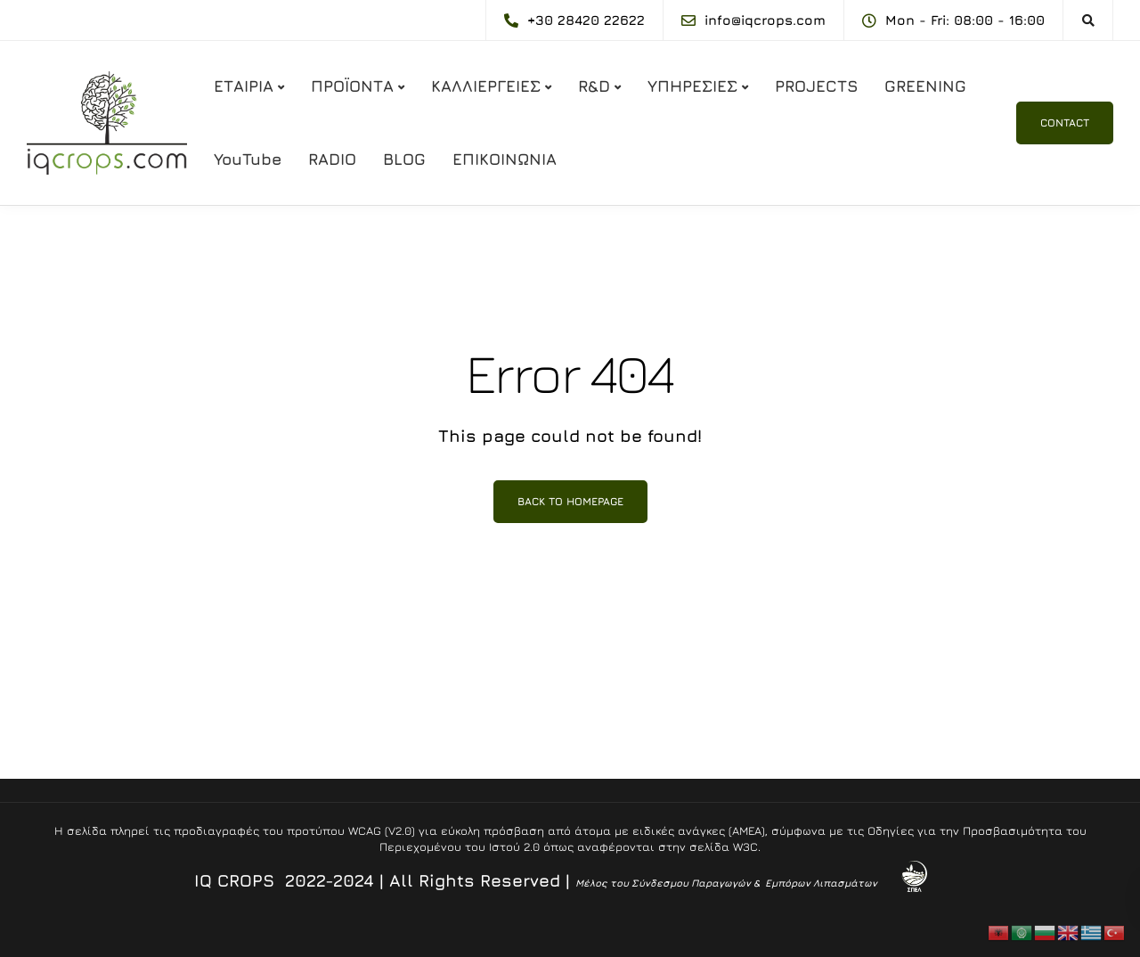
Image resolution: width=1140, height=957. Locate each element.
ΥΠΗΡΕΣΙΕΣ (692, 86)
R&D (594, 86)
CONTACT (1064, 122)
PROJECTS (816, 86)
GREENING (925, 86)
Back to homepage (570, 501)
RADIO (332, 159)
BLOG (404, 159)
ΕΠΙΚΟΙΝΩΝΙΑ (504, 159)
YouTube (247, 159)
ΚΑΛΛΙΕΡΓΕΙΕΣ (486, 86)
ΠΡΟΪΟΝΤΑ (352, 86)
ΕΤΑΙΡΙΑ (243, 86)
